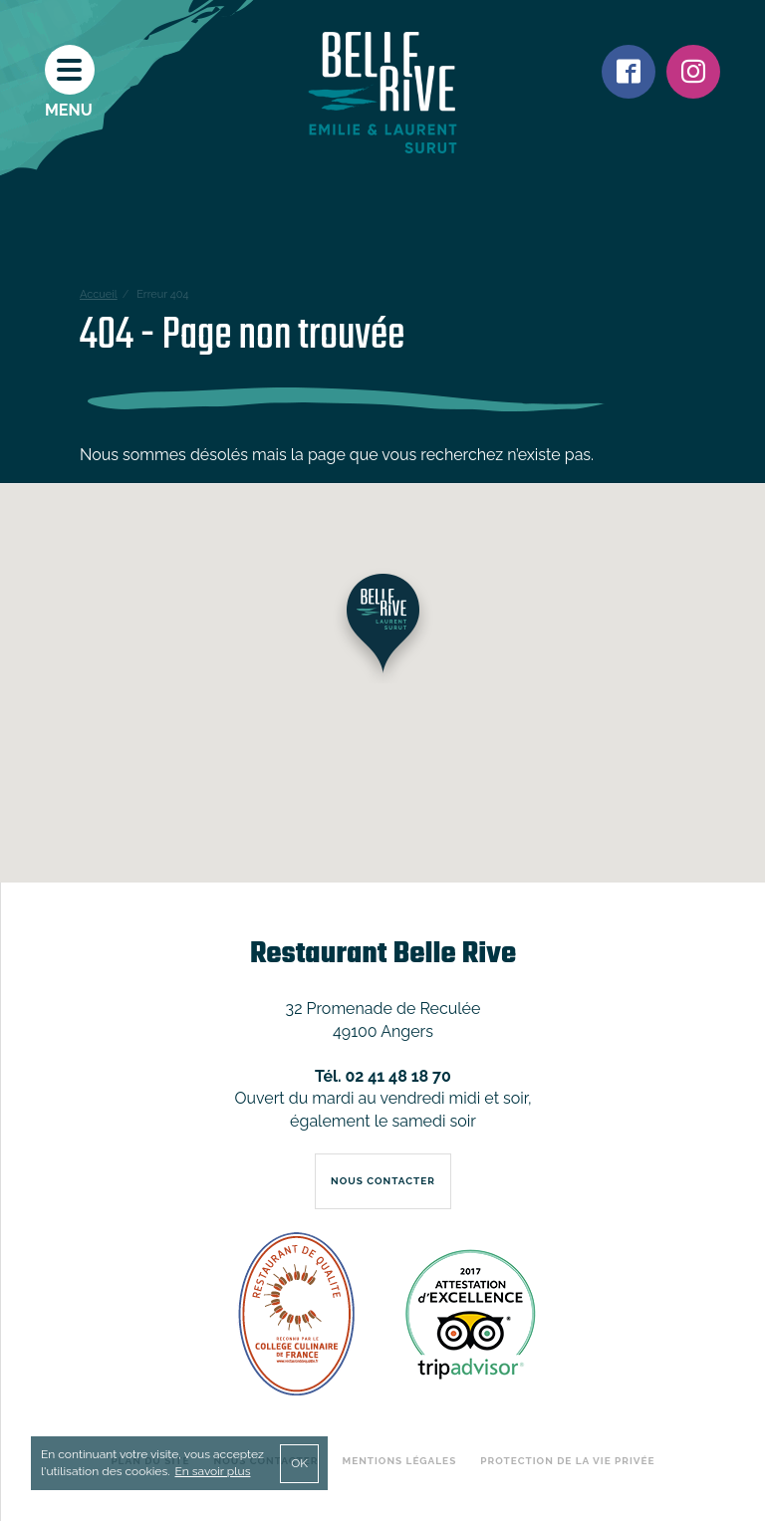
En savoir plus (212, 1471)
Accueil (99, 294)
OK (299, 1463)
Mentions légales (400, 1460)
